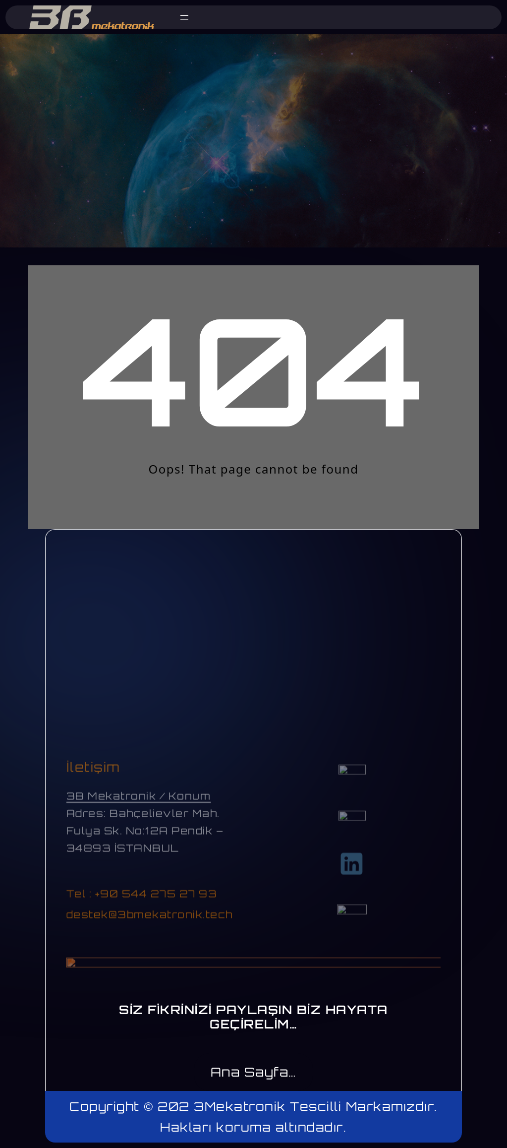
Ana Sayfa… (253, 1072)
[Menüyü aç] (184, 17)
